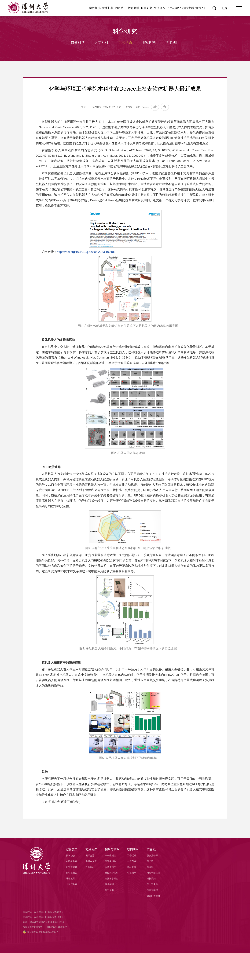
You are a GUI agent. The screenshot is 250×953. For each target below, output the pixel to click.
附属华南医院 (153, 872)
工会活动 (131, 855)
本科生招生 (110, 855)
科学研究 (146, 8)
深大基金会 (152, 884)
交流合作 (159, 8)
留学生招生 (110, 867)
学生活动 (131, 872)
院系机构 (108, 8)
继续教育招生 (111, 872)
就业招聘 (109, 884)
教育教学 (133, 8)
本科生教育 (71, 861)
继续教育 (70, 878)
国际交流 (89, 855)
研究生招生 (110, 861)
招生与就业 (174, 8)
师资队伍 (120, 8)
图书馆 (150, 861)
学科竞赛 (131, 867)
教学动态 (70, 855)
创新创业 (131, 861)
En (224, 8)
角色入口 (201, 8)
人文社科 (101, 42)
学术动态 (125, 42)
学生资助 (109, 890)
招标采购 (151, 878)
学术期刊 (172, 42)
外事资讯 (89, 867)
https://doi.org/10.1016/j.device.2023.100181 (86, 252)
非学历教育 (71, 884)
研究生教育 (71, 867)
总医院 (150, 867)
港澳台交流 (91, 861)
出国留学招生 (111, 878)
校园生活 (188, 8)
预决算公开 (152, 855)
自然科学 (78, 42)
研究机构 (149, 42)
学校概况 (95, 8)
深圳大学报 (152, 890)
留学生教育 (71, 872)
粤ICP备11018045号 (57, 927)
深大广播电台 (153, 895)
